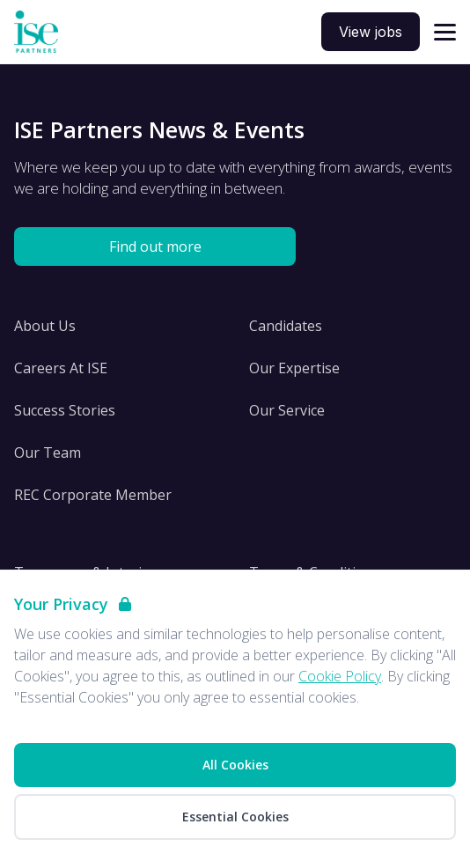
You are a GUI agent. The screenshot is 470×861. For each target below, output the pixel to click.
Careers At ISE (60, 368)
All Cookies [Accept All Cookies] (235, 764)
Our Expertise (294, 368)
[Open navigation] (445, 32)
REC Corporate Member (93, 494)
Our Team (47, 452)
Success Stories (64, 410)
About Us (45, 325)
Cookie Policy (339, 676)
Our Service (287, 410)
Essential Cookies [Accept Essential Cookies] (235, 816)
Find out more (155, 246)
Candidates (285, 325)
